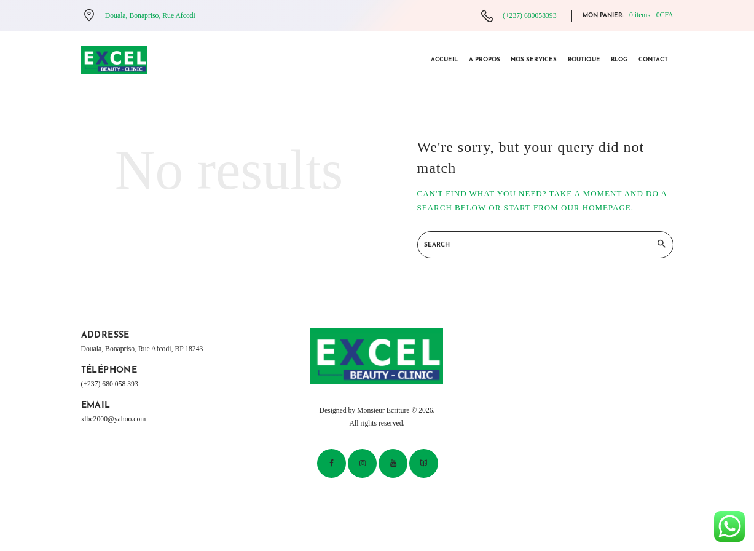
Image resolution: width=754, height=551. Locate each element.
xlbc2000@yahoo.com (113, 419)
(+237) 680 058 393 (109, 384)
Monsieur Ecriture (383, 410)
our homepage (596, 207)
